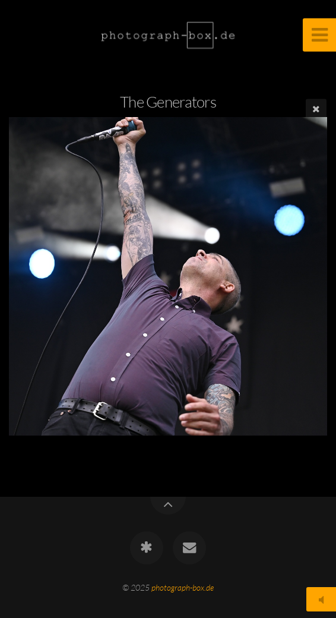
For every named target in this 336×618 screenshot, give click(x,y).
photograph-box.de (182, 587)
